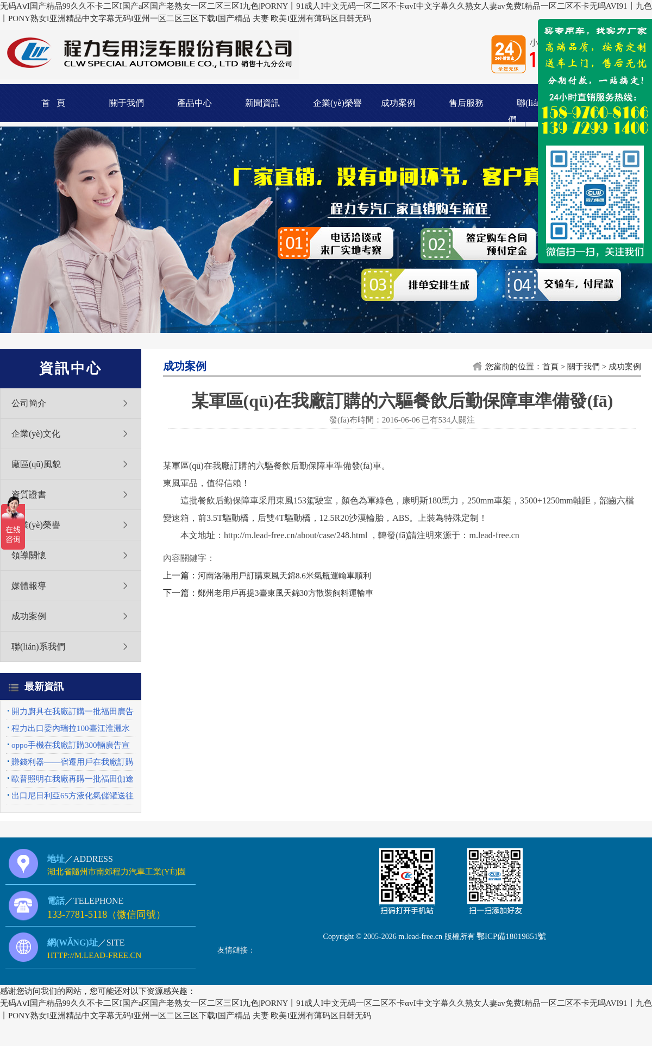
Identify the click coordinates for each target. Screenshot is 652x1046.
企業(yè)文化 (35, 433)
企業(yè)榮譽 (337, 103)
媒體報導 (28, 585)
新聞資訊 (262, 103)
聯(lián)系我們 (38, 646)
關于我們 (126, 103)
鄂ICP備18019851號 (511, 936)
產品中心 (194, 103)
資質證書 (28, 494)
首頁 (550, 366)
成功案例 (398, 103)
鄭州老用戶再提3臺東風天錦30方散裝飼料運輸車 (285, 593)
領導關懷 (28, 555)
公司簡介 (28, 403)
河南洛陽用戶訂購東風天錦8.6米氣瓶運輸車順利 (284, 575)
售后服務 (466, 103)
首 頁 (53, 103)
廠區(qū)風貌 (36, 464)
